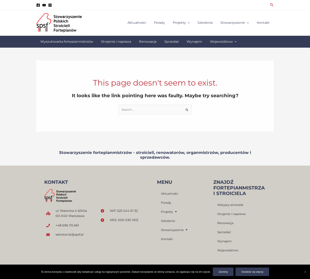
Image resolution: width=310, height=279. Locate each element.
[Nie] (305, 272)
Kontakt (167, 239)
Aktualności (170, 194)
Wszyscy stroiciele (231, 205)
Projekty (169, 212)
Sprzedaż (224, 232)
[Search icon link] (272, 5)
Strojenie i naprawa (232, 214)
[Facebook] (38, 5)
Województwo (228, 251)
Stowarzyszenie (175, 230)
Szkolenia (168, 221)
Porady (166, 203)
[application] (193, 23)
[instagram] (50, 5)
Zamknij (223, 271)
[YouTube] (44, 5)
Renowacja (226, 223)
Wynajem (225, 241)
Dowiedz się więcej (252, 271)
